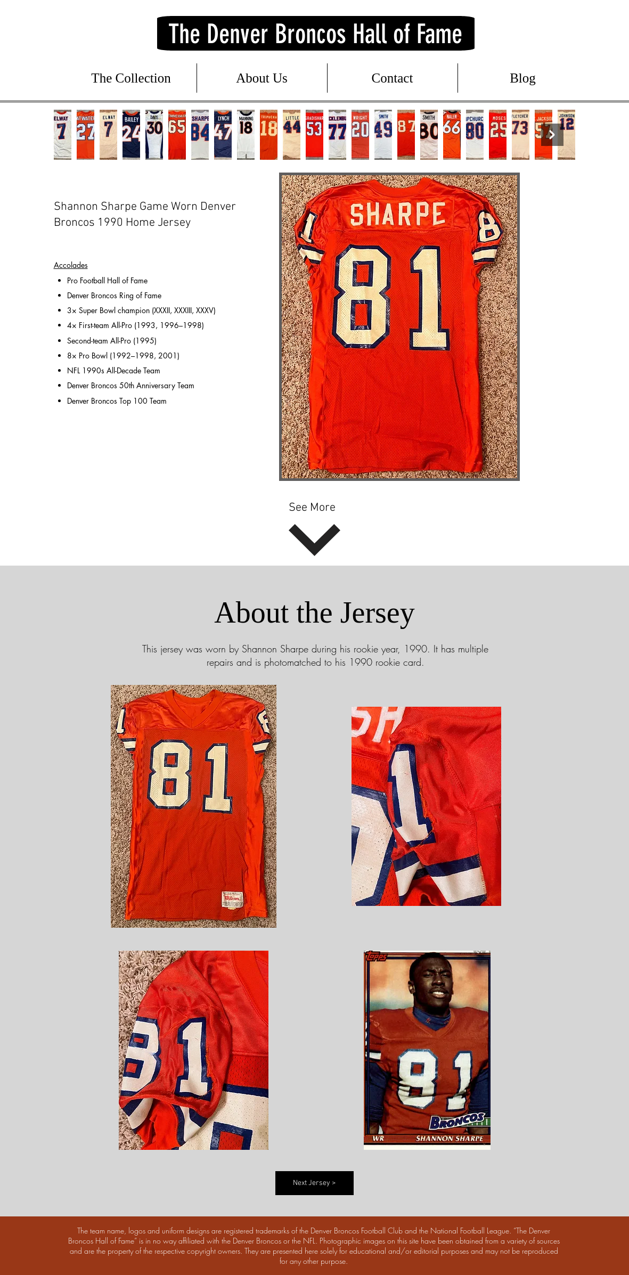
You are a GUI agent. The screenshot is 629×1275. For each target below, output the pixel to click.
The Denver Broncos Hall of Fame (315, 34)
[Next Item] (552, 135)
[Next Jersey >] (314, 1183)
